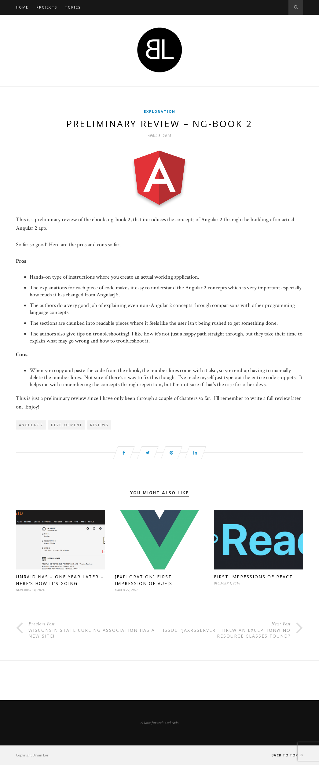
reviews (99, 425)
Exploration (159, 111)
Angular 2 (31, 425)
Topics (73, 7)
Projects (46, 7)
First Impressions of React (253, 577)
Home (22, 7)
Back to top (287, 755)
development (66, 425)
